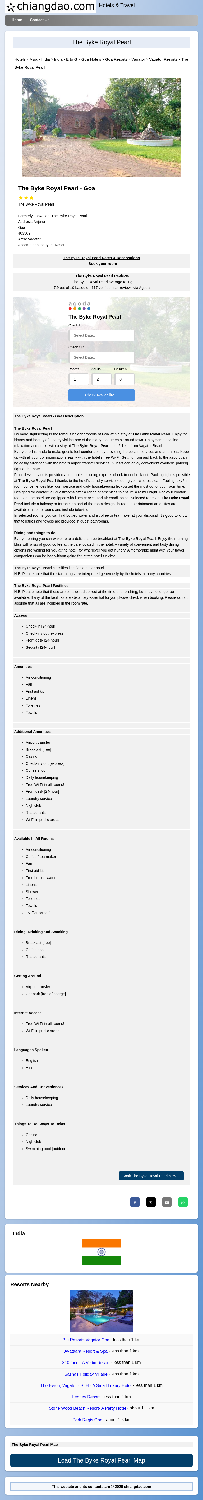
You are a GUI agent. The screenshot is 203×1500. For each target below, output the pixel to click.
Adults (96, 369)
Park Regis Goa (87, 1420)
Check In (75, 325)
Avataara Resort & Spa (86, 1351)
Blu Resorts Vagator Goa (86, 1340)
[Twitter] (151, 1202)
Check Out (76, 347)
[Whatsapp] (183, 1202)
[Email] (167, 1202)
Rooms (73, 369)
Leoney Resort (86, 1397)
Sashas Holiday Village (86, 1374)
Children (120, 369)
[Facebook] (135, 1202)
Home (17, 20)
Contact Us (39, 20)
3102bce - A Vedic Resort (86, 1363)
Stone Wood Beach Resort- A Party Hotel (88, 1408)
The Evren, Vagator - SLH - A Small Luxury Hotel (86, 1385)
